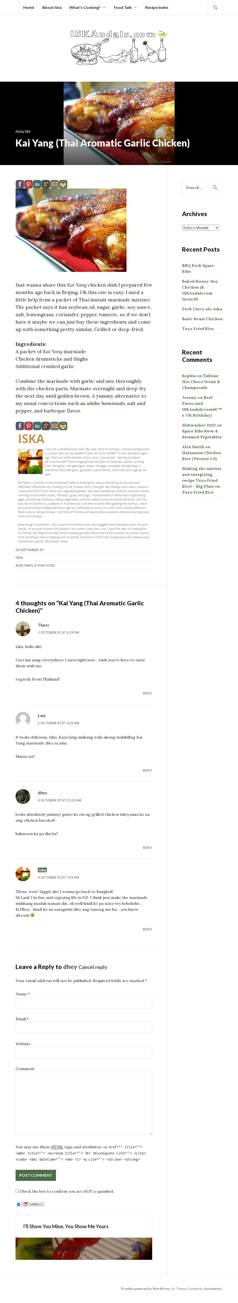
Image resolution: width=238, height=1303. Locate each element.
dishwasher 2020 (199, 425)
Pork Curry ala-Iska (202, 308)
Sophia (189, 375)
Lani (41, 723)
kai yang (25, 573)
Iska (31, 446)
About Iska (52, 7)
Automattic (213, 1296)
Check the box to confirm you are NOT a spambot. (65, 1198)
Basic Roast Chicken (202, 318)
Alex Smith (193, 446)
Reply (147, 701)
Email (22, 1026)
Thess (43, 632)
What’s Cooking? (85, 7)
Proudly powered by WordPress (145, 1296)
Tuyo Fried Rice (198, 328)
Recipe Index (156, 7)
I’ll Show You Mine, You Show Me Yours (66, 1234)
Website (23, 1051)
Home (28, 7)
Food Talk (123, 7)
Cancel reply (92, 974)
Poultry (23, 132)
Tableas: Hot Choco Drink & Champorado (201, 381)
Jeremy (189, 397)
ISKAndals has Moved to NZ (54, 1256)
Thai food (46, 573)
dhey (42, 800)
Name (23, 1001)
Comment (25, 1076)
